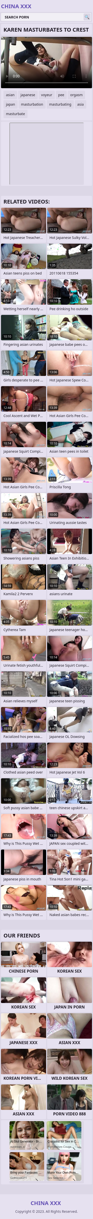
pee (61, 94)
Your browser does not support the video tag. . (46, 62)
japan (10, 104)
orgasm (76, 94)
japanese (28, 94)
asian (10, 94)
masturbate (15, 113)
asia (80, 104)
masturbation (32, 104)
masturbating (60, 104)
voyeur (46, 94)
